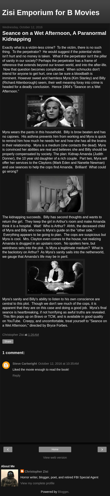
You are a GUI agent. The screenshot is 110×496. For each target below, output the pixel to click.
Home (55, 449)
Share (7, 341)
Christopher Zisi (36, 471)
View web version (55, 457)
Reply (16, 375)
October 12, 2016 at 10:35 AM (58, 363)
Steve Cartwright (25, 363)
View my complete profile (37, 483)
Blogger (63, 491)
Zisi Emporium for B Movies (51, 13)
